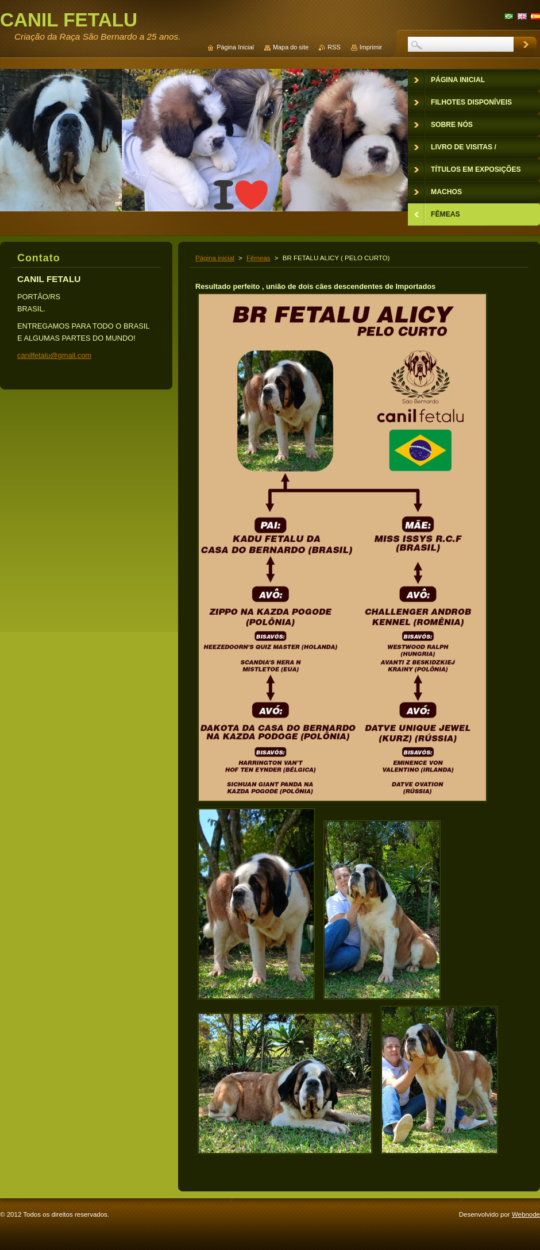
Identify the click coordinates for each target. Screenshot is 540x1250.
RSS (333, 47)
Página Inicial (235, 47)
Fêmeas (258, 257)
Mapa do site (290, 47)
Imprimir (371, 47)
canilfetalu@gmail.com (54, 355)
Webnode (526, 1214)
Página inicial (214, 257)
